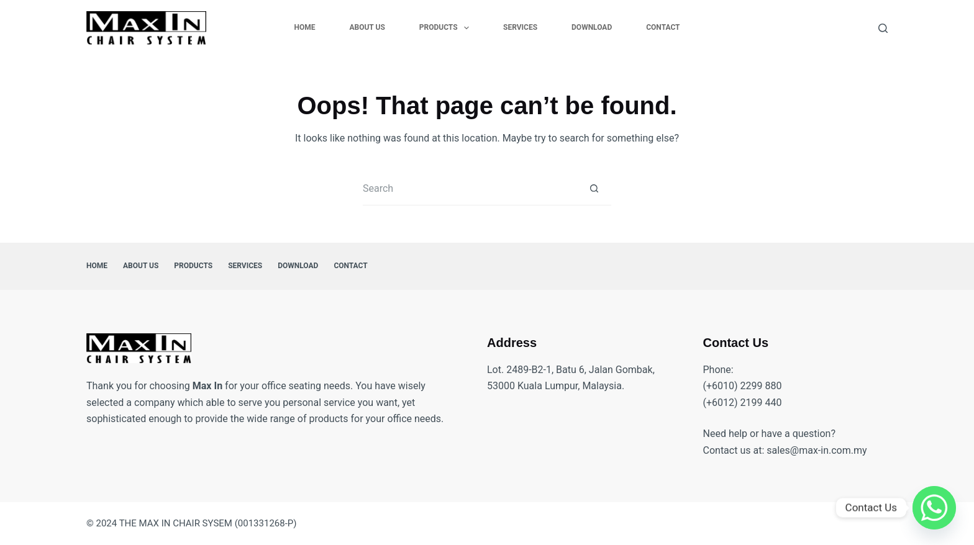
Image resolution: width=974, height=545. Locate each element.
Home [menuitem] (304, 27)
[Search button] (594, 188)
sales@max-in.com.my (817, 450)
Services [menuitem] (520, 27)
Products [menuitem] (446, 27)
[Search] (883, 28)
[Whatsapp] (934, 507)
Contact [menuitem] (663, 27)
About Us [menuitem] (367, 27)
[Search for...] (470, 188)
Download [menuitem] (591, 27)
